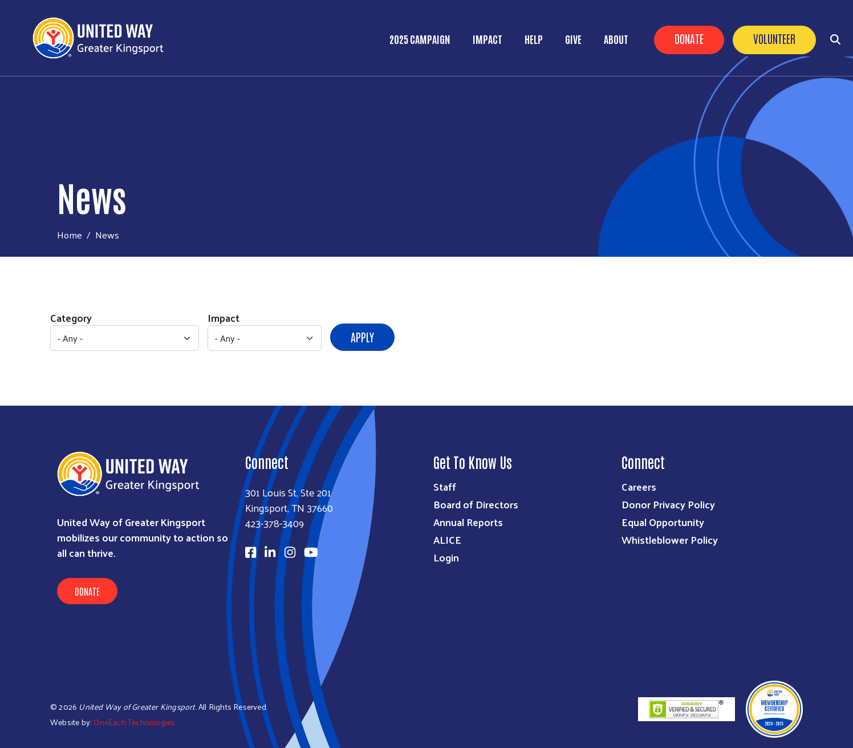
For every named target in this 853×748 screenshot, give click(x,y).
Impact (487, 39)
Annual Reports (468, 522)
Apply (362, 336)
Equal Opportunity (663, 522)
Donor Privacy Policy (668, 504)
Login (446, 557)
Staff (444, 486)
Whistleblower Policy (670, 539)
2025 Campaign (419, 39)
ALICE (447, 539)
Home (69, 235)
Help (534, 39)
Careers (639, 486)
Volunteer (774, 38)
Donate (689, 38)
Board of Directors (475, 504)
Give (573, 39)
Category (71, 317)
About (616, 39)
